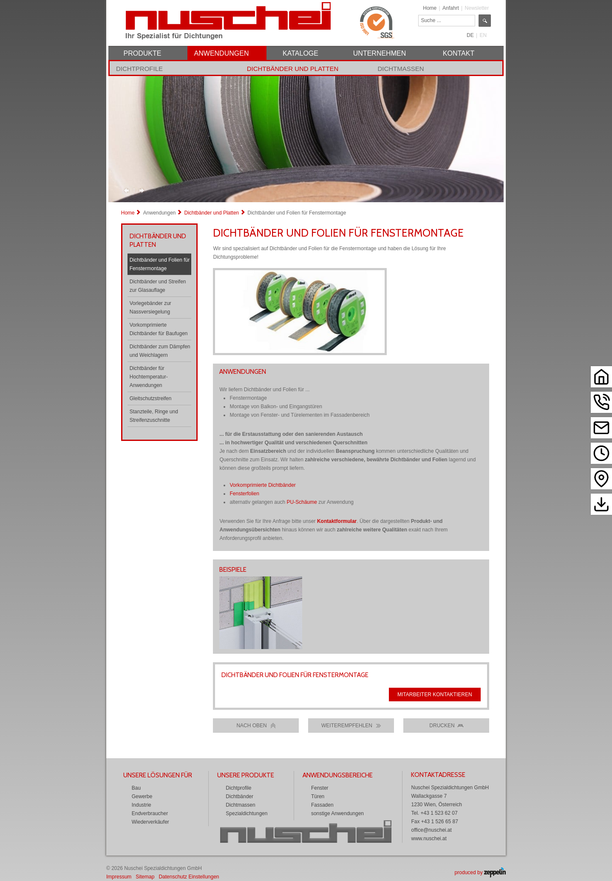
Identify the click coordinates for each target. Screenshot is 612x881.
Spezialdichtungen (246, 813)
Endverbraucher (150, 813)
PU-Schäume (302, 502)
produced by (480, 872)
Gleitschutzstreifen (151, 398)
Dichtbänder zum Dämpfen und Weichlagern (160, 351)
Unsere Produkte (245, 775)
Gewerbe (142, 796)
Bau (136, 788)
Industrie (141, 805)
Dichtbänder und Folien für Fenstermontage (160, 264)
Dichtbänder (239, 796)
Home (429, 8)
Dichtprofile (139, 68)
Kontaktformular (337, 521)
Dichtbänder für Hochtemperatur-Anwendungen (149, 376)
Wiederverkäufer (150, 822)
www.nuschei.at (428, 838)
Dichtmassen (400, 68)
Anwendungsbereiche (338, 775)
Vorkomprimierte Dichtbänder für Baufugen (159, 329)
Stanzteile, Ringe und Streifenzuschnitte (154, 416)
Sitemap (145, 877)
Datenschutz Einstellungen (189, 877)
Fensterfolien (244, 494)
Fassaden (322, 805)
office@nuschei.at (431, 830)
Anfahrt (450, 8)
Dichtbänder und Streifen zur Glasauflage (158, 286)
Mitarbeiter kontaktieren (434, 694)
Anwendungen (159, 213)
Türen (317, 796)
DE (470, 35)
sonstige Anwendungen (337, 813)
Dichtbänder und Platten (293, 68)
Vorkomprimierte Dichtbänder (262, 485)
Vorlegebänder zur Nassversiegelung (150, 307)
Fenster (320, 788)
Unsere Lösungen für (157, 775)
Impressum (118, 877)
